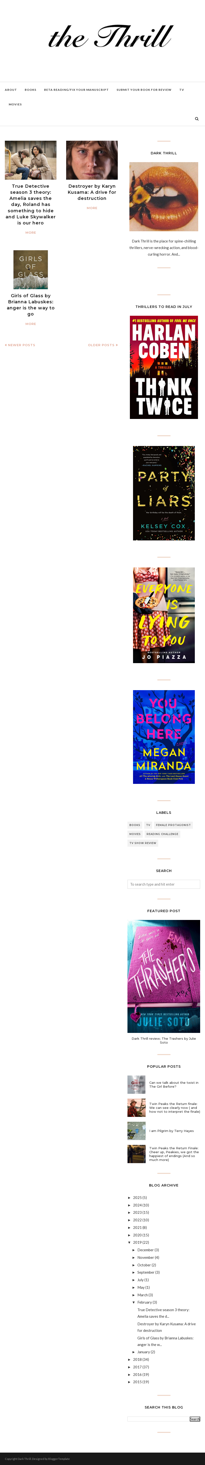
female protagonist (173, 825)
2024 (137, 1205)
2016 (137, 1374)
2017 (137, 1367)
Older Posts (101, 345)
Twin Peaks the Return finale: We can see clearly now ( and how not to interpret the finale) (174, 1107)
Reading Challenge (162, 834)
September (146, 1272)
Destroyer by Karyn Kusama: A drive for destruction (92, 192)
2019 (137, 1242)
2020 (137, 1235)
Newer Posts (21, 345)
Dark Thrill (24, 1458)
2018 (137, 1359)
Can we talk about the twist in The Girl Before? (173, 1084)
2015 (137, 1382)
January (143, 1352)
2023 (137, 1212)
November (145, 1257)
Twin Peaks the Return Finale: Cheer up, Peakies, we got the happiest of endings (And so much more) (174, 1154)
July (140, 1280)
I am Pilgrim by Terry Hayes (171, 1131)
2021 (137, 1227)
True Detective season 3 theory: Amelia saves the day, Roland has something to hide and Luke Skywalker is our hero (31, 205)
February (144, 1302)
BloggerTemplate (59, 1458)
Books (134, 825)
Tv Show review (142, 843)
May (141, 1287)
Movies (135, 834)
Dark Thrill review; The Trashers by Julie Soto (164, 1040)
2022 (137, 1220)
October (144, 1265)
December (145, 1250)
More (30, 232)
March (142, 1295)
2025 (137, 1197)
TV (148, 825)
